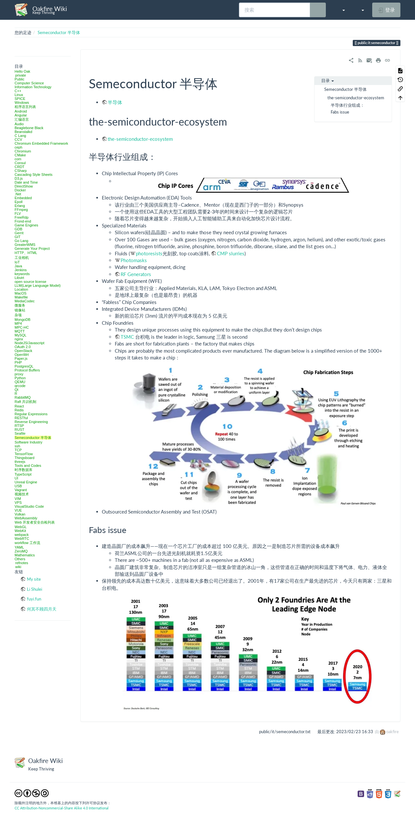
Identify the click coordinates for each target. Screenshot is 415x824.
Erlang (20, 206)
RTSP (19, 426)
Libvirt (19, 278)
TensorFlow (24, 454)
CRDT (20, 167)
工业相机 (22, 258)
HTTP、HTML (26, 253)
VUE (18, 510)
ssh (17, 446)
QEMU (20, 382)
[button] (340, 9)
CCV (18, 139)
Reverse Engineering (31, 422)
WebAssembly (26, 518)
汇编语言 (22, 119)
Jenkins (21, 270)
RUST (19, 429)
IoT (17, 262)
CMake (20, 155)
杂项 (18, 315)
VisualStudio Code (29, 506)
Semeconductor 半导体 (59, 32)
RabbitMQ (23, 397)
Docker (20, 190)
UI (16, 478)
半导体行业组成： (347, 105)
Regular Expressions (31, 414)
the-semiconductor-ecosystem (355, 97)
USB (18, 486)
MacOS (21, 293)
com (18, 159)
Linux (19, 95)
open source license (30, 282)
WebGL (21, 527)
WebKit (20, 531)
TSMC (127, 337)
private (20, 75)
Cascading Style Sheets (34, 174)
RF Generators (136, 274)
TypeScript (23, 474)
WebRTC (22, 538)
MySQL (21, 335)
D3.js (19, 178)
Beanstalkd (23, 132)
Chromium (23, 151)
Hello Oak (22, 71)
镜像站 (20, 310)
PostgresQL (24, 366)
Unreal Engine (26, 482)
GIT (17, 237)
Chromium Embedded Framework (41, 143)
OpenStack (23, 351)
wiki (18, 567)
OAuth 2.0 (23, 347)
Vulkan (20, 514)
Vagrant (21, 490)
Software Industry (28, 442)
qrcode (20, 386)
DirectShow (24, 186)
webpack (22, 535)
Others (20, 559)
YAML (19, 547)
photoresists (149, 253)
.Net (18, 194)
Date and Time (26, 182)
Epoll (18, 202)
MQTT (20, 331)
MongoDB (22, 319)
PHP (18, 362)
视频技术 (22, 494)
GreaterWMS (25, 245)
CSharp (21, 171)
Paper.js (21, 358)
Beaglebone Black (29, 128)
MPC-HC (22, 327)
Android (21, 111)
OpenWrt (22, 355)
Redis (19, 410)
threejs (20, 462)
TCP (18, 450)
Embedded (23, 198)
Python (20, 378)
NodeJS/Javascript (29, 343)
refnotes (21, 563)
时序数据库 (23, 470)
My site (34, 579)
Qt (16, 390)
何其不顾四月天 (41, 609)
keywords (22, 274)
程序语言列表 (25, 107)
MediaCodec (25, 301)
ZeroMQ (21, 551)
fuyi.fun (34, 598)
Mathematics (25, 555)
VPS (18, 502)
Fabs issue (340, 112)
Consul (20, 163)
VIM (18, 499)
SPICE (20, 99)
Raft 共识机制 (25, 402)
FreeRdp (22, 217)
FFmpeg (21, 210)
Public (19, 79)
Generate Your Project (32, 248)
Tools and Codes (28, 465)
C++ (18, 91)
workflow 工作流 (27, 543)
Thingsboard (24, 458)
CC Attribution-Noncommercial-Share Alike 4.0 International (62, 808)
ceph (18, 147)
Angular (21, 115)
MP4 (18, 323)
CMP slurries (230, 253)
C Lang (20, 136)
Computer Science (29, 83)
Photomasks (134, 260)
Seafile (20, 433)
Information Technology (33, 87)
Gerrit (19, 233)
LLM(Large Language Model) (38, 285)
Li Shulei (34, 589)
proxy (19, 374)
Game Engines (26, 225)
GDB (18, 229)
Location (21, 289)
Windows (22, 102)
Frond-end (23, 221)
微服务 (20, 305)
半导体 (115, 102)
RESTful (21, 418)
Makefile (21, 297)
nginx (19, 339)
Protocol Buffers (27, 370)
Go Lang (21, 241)
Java (18, 266)
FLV (18, 213)
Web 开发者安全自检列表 (35, 522)
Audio (19, 124)
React (19, 406)
